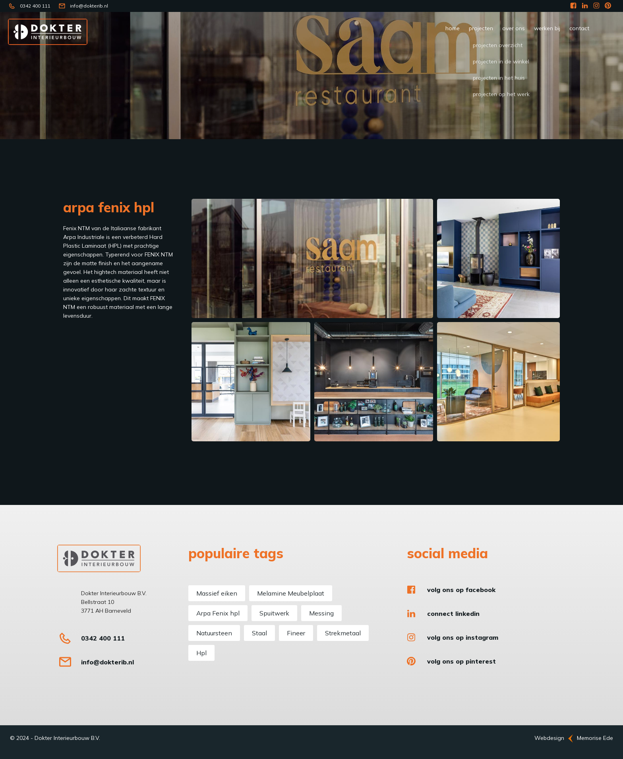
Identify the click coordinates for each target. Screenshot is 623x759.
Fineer (296, 633)
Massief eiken (216, 593)
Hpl (201, 653)
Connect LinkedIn (453, 613)
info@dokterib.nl (89, 6)
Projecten (481, 28)
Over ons (513, 28)
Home (452, 28)
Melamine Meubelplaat (290, 593)
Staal (259, 633)
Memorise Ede (595, 738)
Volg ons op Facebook (461, 590)
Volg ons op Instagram (462, 637)
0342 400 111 (35, 6)
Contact (579, 28)
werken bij (547, 28)
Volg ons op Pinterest (461, 661)
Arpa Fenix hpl (218, 613)
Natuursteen (214, 633)
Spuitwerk (274, 613)
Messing (321, 613)
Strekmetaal (343, 633)
